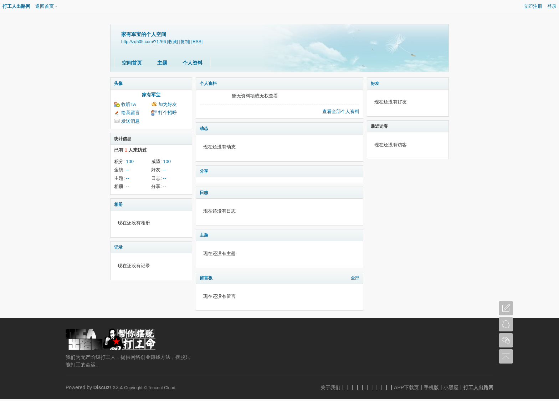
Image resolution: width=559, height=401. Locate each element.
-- (127, 169)
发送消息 (130, 121)
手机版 (431, 387)
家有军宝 (151, 94)
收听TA (128, 104)
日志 (204, 192)
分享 (204, 171)
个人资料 (192, 63)
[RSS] (196, 41)
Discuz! (102, 387)
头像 (118, 83)
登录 (552, 6)
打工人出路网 (16, 6)
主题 (162, 63)
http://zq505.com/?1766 (143, 41)
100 (130, 161)
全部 (355, 277)
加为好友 (167, 104)
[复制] (184, 41)
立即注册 (533, 6)
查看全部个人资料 (340, 111)
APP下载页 (406, 387)
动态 (204, 128)
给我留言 (130, 112)
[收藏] (172, 41)
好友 (375, 83)
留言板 (206, 277)
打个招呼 (167, 112)
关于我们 (330, 387)
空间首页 (132, 63)
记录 (118, 247)
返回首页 (44, 6)
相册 (118, 204)
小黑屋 (450, 387)
